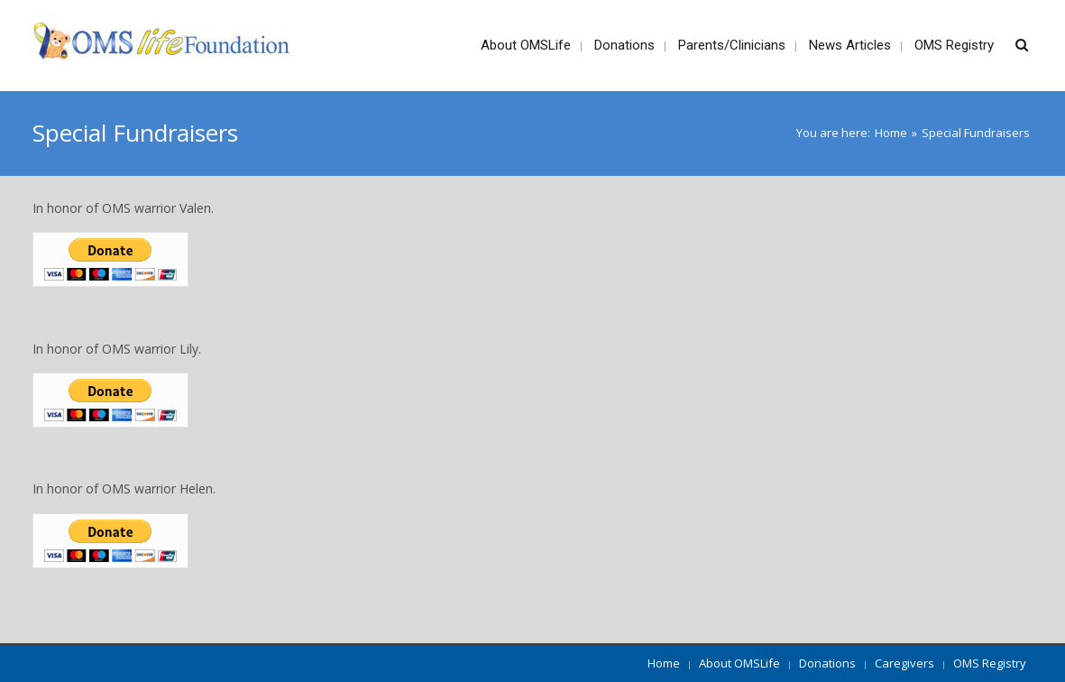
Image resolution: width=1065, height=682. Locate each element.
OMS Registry (989, 663)
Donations (827, 663)
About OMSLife (739, 663)
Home (891, 132)
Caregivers (904, 663)
